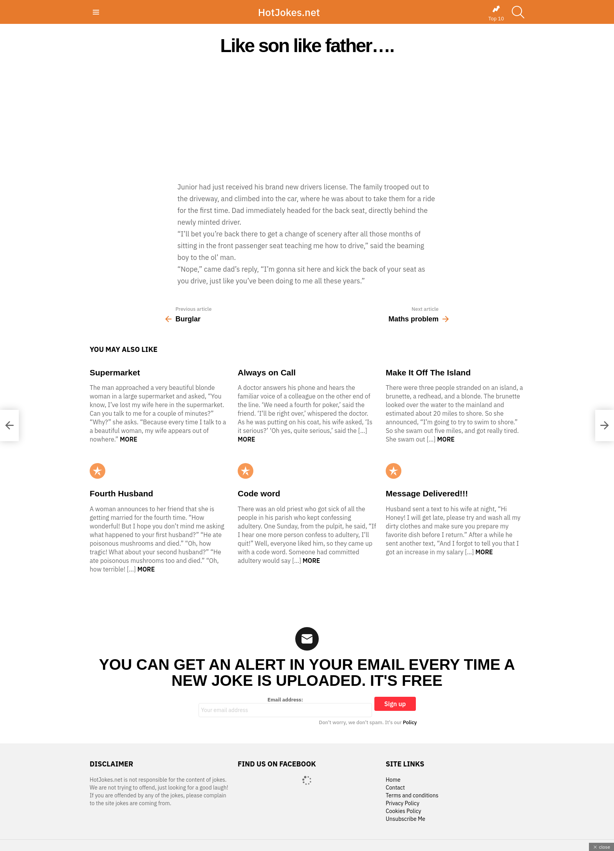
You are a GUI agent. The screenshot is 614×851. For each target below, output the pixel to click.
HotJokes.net (289, 12)
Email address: (285, 707)
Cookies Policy (403, 811)
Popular (97, 471)
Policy (410, 722)
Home (393, 780)
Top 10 (496, 13)
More (128, 439)
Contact (395, 787)
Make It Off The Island (428, 372)
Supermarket (115, 372)
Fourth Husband (121, 493)
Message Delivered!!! (427, 493)
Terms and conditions (412, 795)
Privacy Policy (402, 803)
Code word (259, 493)
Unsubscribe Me (405, 819)
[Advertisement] (307, 118)
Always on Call (267, 372)
